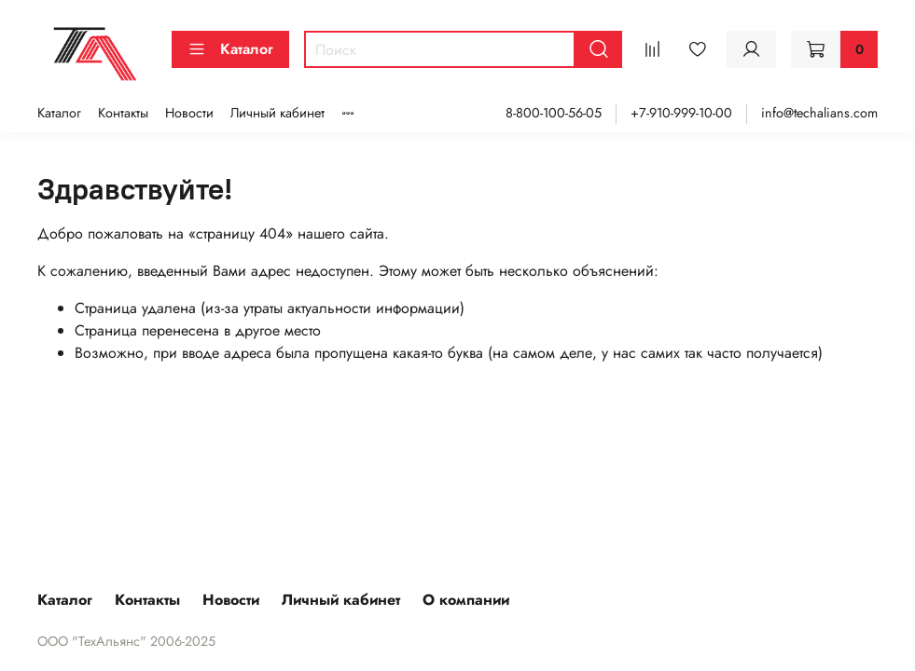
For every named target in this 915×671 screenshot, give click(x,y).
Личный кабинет (277, 112)
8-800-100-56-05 (554, 112)
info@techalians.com (819, 112)
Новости (189, 112)
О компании (466, 599)
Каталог (230, 49)
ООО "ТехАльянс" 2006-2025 (126, 641)
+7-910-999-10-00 (681, 112)
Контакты (123, 112)
